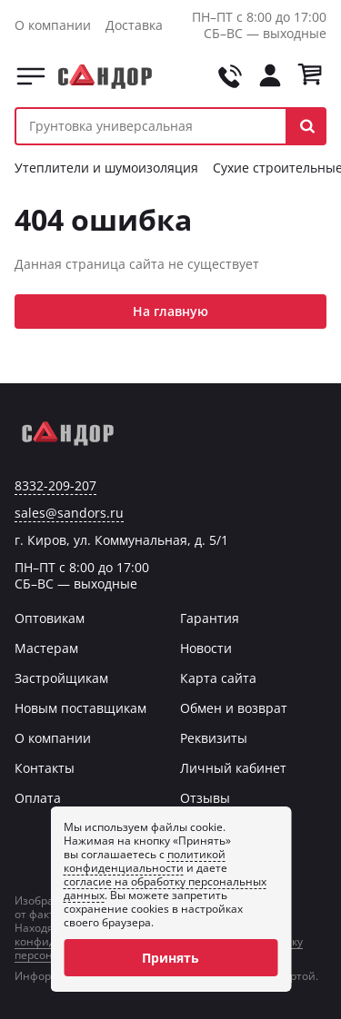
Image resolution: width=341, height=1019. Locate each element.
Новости (206, 648)
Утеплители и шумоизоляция (106, 167)
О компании (53, 25)
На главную (170, 311)
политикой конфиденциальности (145, 861)
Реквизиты (213, 738)
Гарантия (209, 618)
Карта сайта (218, 678)
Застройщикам (61, 678)
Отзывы (205, 797)
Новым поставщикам (80, 708)
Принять (170, 957)
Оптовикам (50, 618)
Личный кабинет (233, 768)
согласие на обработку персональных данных (165, 888)
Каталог (31, 76)
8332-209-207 (55, 486)
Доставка (134, 25)
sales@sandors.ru (69, 513)
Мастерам (46, 648)
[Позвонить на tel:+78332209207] (230, 76)
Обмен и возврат (233, 708)
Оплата (38, 797)
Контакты (45, 768)
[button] (306, 126)
